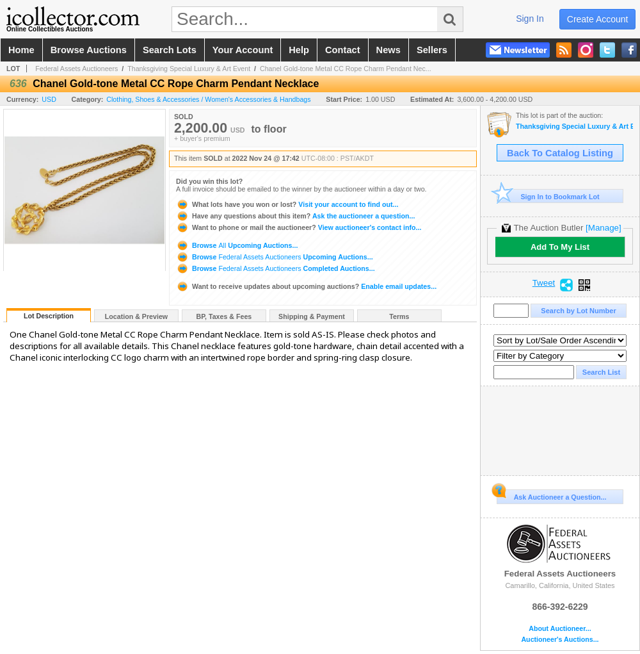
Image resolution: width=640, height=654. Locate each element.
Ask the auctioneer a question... (295, 216)
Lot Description (49, 316)
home (21, 50)
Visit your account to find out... (287, 204)
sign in (530, 18)
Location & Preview (136, 316)
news (388, 50)
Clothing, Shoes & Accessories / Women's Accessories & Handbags (208, 99)
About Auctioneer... (560, 628)
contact (342, 50)
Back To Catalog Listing (560, 153)
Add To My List (560, 247)
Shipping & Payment (311, 316)
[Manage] (603, 228)
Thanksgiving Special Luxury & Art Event (188, 68)
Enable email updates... (306, 286)
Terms (399, 316)
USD (49, 99)
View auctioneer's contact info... (298, 227)
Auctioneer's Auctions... (559, 639)
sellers (432, 50)
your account (242, 50)
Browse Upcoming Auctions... (237, 245)
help (299, 50)
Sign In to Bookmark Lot (548, 196)
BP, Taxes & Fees (224, 316)
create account (597, 19)
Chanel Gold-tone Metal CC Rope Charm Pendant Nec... (345, 68)
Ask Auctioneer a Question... (551, 495)
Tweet (544, 283)
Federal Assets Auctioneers (76, 68)
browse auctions (89, 50)
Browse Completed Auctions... (275, 268)
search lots (169, 50)
